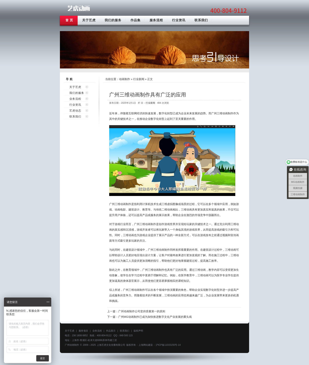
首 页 (69, 20)
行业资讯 (178, 20)
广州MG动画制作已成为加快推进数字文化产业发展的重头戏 (155, 316)
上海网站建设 (146, 345)
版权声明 (138, 330)
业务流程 (75, 98)
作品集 (135, 20)
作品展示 (110, 330)
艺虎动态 (75, 110)
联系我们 (201, 20)
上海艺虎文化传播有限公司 (111, 345)
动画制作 (124, 79)
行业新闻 (138, 79)
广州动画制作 (72, 345)
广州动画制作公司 (78, 8)
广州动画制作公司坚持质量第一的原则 (141, 311)
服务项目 (83, 330)
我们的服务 (113, 20)
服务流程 (156, 20)
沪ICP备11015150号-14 (168, 345)
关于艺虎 (89, 20)
